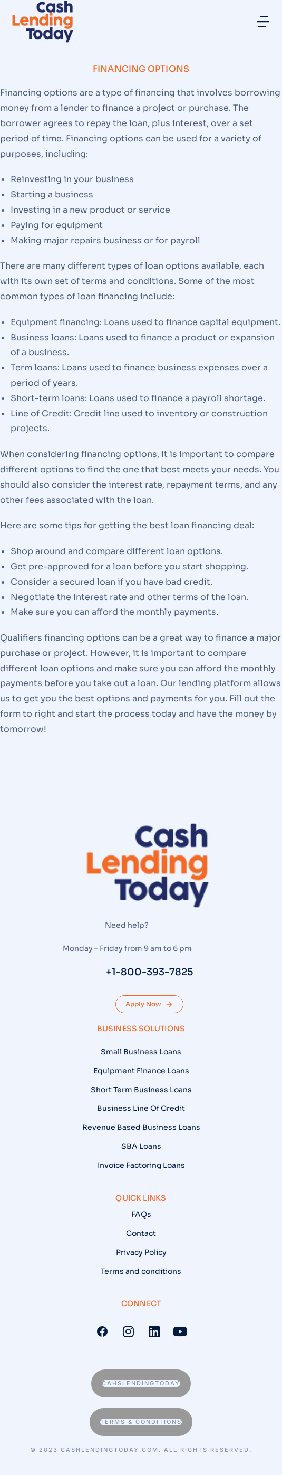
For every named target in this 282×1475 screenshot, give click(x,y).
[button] (263, 21)
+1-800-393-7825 (149, 972)
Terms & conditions (141, 1421)
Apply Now (149, 1004)
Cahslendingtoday (141, 1383)
